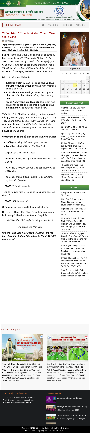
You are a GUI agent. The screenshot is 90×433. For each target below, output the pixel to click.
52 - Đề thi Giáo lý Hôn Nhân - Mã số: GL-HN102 (74, 128)
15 (88, 85)
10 (67, 85)
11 (71, 85)
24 (67, 93)
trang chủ (53, 25)
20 (80, 89)
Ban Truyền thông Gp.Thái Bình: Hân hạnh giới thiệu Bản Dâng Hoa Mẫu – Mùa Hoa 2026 (73, 250)
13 (80, 85)
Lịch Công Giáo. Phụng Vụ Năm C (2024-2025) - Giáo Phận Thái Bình (73, 136)
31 (67, 96)
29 (88, 93)
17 (67, 89)
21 (84, 89)
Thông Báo (81, 25)
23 (63, 93)
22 (88, 89)
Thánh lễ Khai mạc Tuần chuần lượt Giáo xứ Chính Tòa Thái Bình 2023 (72, 168)
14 (84, 85)
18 (71, 89)
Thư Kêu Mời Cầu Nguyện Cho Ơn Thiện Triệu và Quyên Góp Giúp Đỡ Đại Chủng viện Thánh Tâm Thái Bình (74, 237)
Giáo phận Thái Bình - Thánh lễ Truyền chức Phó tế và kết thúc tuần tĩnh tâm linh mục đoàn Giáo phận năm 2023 (74, 157)
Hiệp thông (67, 25)
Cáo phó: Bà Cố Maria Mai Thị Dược (73, 193)
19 (76, 89)
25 (71, 93)
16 (63, 89)
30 (63, 96)
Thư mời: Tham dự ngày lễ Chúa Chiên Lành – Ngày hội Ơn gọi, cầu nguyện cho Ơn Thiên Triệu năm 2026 (22, 366)
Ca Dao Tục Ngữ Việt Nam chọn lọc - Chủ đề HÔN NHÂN (73, 110)
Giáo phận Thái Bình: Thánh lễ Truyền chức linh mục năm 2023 (74, 120)
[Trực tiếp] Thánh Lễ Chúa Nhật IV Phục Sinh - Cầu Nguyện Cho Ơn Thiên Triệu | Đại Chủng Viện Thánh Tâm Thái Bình (74, 224)
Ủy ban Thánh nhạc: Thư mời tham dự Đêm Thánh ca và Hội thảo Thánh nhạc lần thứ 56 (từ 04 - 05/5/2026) (74, 262)
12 (76, 85)
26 (76, 93)
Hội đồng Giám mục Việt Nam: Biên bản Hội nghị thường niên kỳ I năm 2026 (73, 202)
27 (80, 93)
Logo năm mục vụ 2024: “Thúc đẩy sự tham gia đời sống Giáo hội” (72, 177)
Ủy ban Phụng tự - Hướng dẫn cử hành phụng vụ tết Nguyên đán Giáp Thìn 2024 (73, 146)
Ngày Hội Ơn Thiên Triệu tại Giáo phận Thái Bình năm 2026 (73, 211)
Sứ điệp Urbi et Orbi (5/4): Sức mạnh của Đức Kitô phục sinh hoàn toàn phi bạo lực (74, 273)
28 (84, 93)
